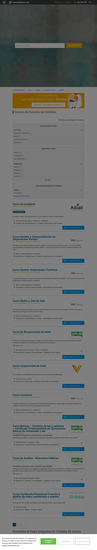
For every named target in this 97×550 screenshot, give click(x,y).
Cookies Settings (82, 541)
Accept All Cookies (48, 541)
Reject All (65, 541)
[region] (48, 542)
